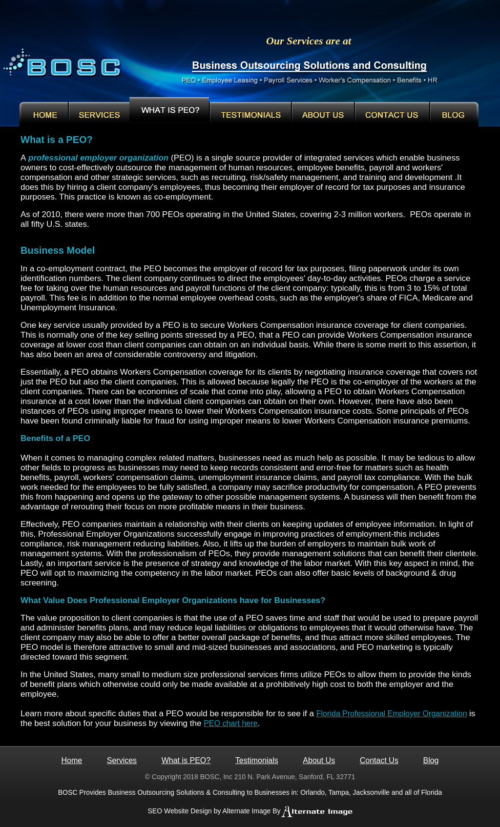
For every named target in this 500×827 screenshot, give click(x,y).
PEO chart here (230, 723)
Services (122, 760)
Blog (430, 760)
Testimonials (256, 760)
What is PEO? (186, 760)
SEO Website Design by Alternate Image (209, 811)
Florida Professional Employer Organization (391, 713)
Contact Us (379, 760)
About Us (319, 760)
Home (71, 760)
